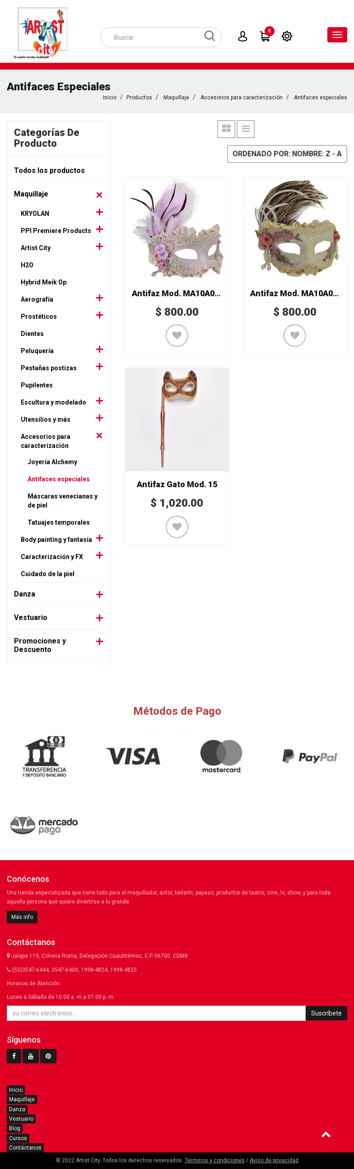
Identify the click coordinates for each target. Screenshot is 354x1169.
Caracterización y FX (52, 555)
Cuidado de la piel (48, 572)
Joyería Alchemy (52, 460)
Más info (22, 917)
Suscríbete (326, 1013)
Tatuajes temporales (59, 520)
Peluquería (37, 349)
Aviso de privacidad (274, 1160)
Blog (14, 1128)
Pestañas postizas (49, 366)
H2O (27, 263)
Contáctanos (25, 1148)
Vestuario (30, 615)
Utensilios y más (45, 417)
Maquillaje (176, 96)
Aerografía (37, 297)
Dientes (32, 331)
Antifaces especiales (320, 96)
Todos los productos (49, 168)
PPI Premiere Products (56, 229)
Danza (24, 592)
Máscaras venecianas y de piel (63, 499)
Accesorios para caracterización (241, 96)
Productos (139, 96)
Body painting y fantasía (56, 537)
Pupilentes (37, 383)
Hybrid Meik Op (43, 280)
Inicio (109, 96)
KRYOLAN (35, 211)
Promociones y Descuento (40, 643)
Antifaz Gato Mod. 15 (177, 482)
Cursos (18, 1138)
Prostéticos (39, 314)
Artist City (36, 246)
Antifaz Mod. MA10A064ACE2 (188, 291)
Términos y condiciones (215, 1160)
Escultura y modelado (53, 400)
